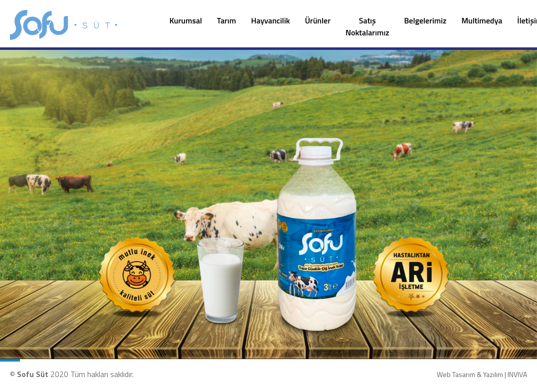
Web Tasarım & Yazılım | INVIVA (482, 374)
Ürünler (318, 20)
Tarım (226, 20)
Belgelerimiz (425, 20)
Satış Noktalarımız (367, 26)
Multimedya (481, 20)
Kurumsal (186, 20)
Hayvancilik (270, 20)
